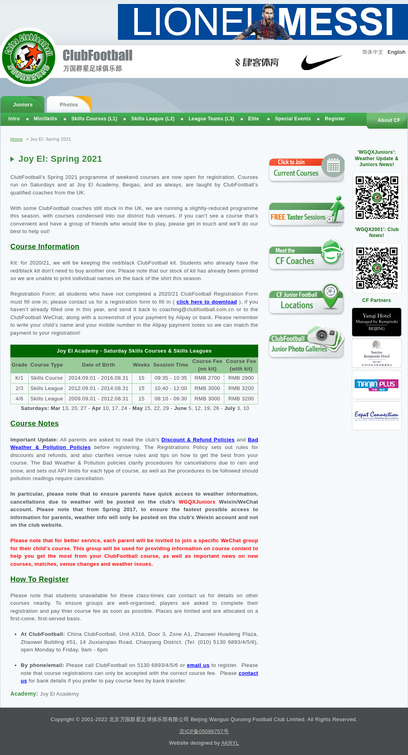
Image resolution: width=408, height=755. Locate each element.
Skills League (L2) (153, 119)
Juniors (23, 105)
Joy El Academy (59, 694)
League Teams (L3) (211, 119)
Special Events (293, 119)
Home (16, 139)
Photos (69, 105)
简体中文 (373, 52)
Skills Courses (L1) (94, 119)
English (397, 52)
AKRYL (230, 743)
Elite (253, 119)
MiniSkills (45, 119)
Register (335, 119)
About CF (389, 120)
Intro (14, 119)
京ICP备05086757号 (204, 731)
